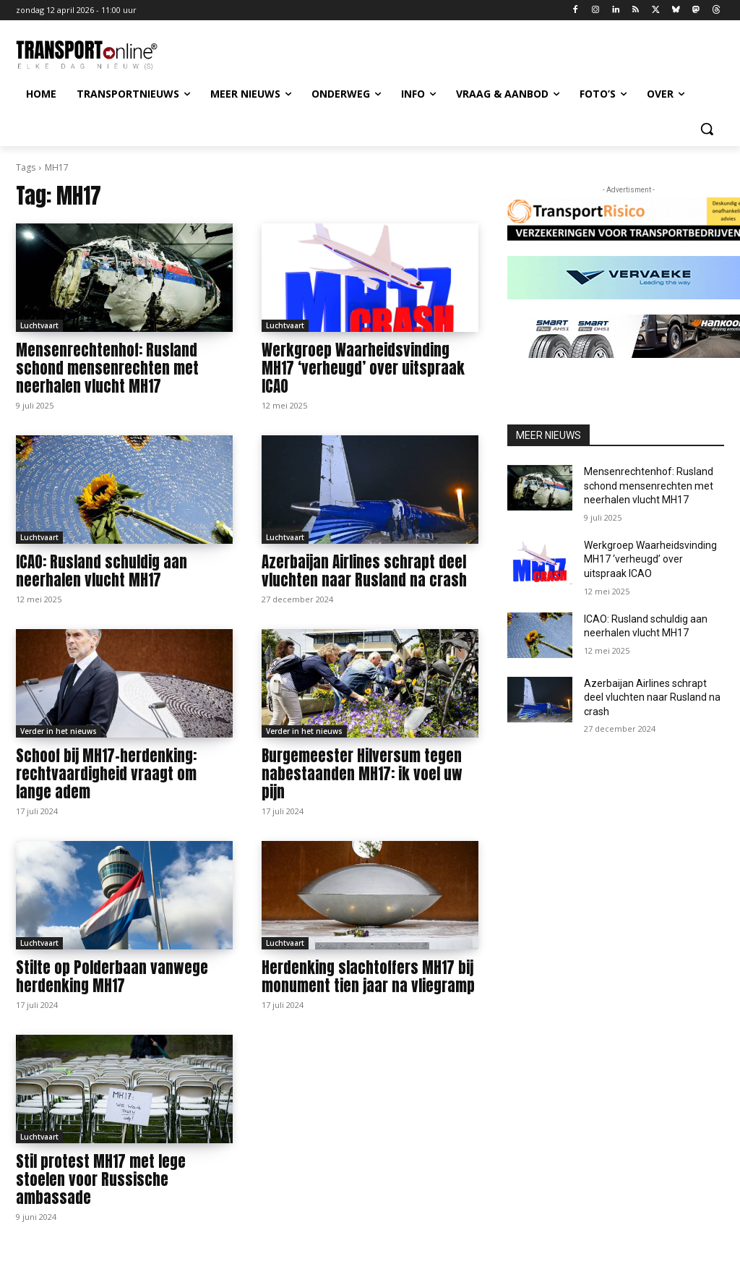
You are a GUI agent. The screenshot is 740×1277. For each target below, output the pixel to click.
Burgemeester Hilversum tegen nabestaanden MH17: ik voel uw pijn (362, 773)
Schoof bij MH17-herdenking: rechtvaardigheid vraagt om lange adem (106, 773)
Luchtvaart (39, 325)
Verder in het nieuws (58, 731)
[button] (706, 128)
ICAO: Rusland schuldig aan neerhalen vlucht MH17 (101, 570)
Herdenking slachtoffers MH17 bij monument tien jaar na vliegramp (368, 976)
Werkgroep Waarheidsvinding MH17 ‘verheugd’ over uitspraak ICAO (363, 368)
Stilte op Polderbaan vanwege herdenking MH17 (112, 976)
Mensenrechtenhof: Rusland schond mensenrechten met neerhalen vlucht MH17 (107, 368)
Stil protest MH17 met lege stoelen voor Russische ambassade (101, 1179)
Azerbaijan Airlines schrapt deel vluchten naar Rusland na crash (364, 570)
